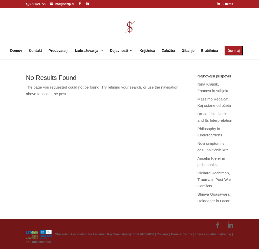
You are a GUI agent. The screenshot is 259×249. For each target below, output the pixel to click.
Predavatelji (59, 51)
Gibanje (188, 51)
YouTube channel (38, 242)
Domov (16, 51)
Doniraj (234, 51)
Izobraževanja (86, 51)
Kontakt (35, 51)
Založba (168, 51)
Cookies (162, 234)
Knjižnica (147, 51)
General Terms (181, 234)
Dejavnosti (119, 51)
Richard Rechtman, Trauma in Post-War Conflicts (214, 179)
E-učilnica (209, 51)
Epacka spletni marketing (213, 234)
